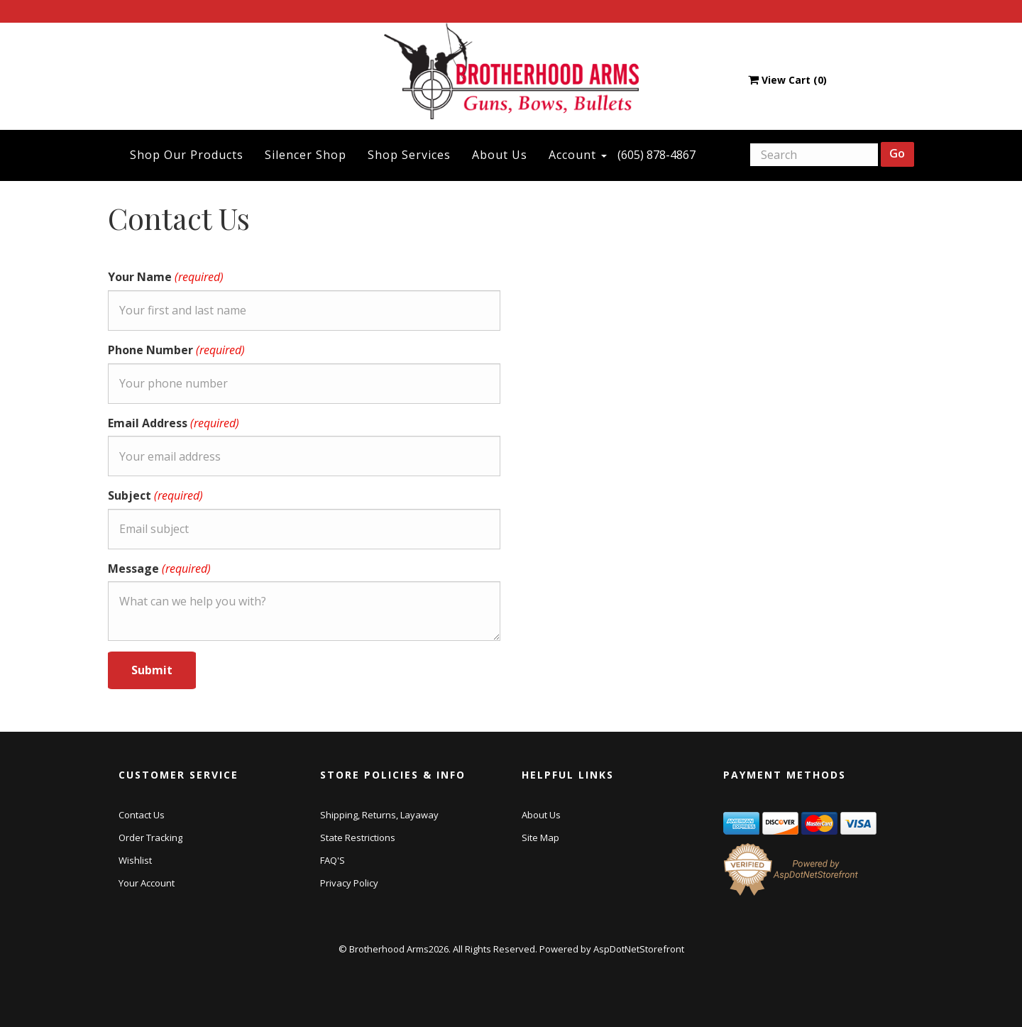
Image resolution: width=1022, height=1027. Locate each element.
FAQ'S (332, 860)
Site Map (540, 837)
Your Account (147, 883)
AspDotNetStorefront (638, 949)
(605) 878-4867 (656, 155)
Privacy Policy (349, 883)
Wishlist (135, 860)
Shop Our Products (186, 155)
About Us (499, 155)
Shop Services (409, 155)
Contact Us (142, 814)
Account (578, 155)
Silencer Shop (305, 155)
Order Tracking (150, 837)
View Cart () (787, 80)
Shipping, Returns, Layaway (379, 814)
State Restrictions (357, 837)
